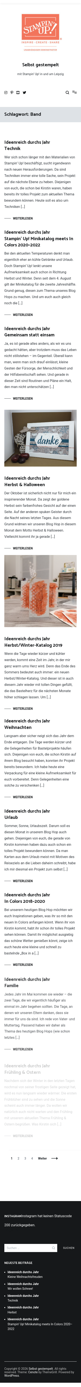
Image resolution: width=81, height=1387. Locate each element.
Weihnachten (27, 724)
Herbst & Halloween (27, 481)
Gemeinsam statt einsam (29, 332)
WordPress (11, 1375)
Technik (27, 145)
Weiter (42, 1158)
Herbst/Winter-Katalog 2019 (33, 642)
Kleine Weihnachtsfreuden (25, 1274)
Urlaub (27, 816)
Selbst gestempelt (40, 65)
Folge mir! (12, 1230)
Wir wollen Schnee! (23, 1286)
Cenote (33, 1372)
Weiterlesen (23, 218)
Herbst (23, 1310)
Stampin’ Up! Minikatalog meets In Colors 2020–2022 (38, 239)
